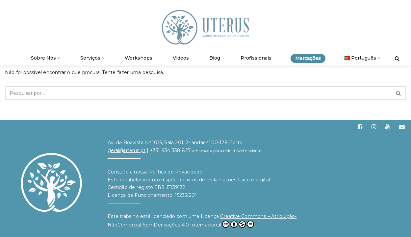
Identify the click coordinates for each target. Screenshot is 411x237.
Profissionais (256, 58)
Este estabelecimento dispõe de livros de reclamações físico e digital (189, 180)
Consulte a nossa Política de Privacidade (155, 172)
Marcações (308, 58)
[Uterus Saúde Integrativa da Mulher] (206, 27)
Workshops (138, 58)
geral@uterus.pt (126, 150)
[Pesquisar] (397, 58)
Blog (214, 58)
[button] (59, 58)
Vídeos (181, 58)
